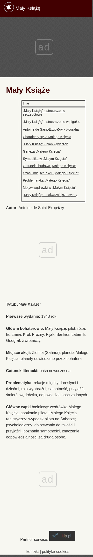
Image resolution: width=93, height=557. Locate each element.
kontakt (32, 552)
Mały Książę (27, 8)
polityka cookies (55, 552)
